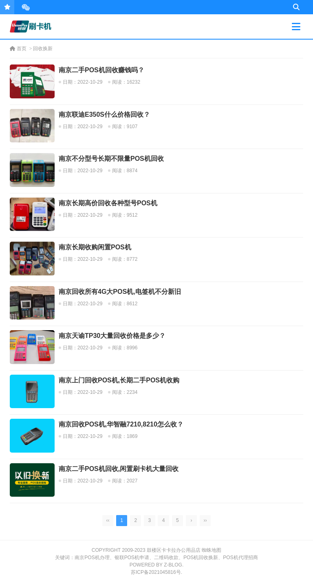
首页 (18, 48)
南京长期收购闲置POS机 (95, 247)
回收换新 (43, 48)
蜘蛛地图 (211, 550)
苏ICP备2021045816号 (156, 572)
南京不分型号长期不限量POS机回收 (111, 158)
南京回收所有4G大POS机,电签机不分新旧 (120, 291)
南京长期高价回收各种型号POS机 (108, 203)
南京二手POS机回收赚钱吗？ (101, 70)
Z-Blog (173, 565)
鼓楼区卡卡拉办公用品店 (174, 550)
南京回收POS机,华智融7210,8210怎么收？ (121, 424)
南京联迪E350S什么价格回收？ (104, 114)
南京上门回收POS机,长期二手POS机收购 (119, 380)
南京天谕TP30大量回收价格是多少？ (112, 335)
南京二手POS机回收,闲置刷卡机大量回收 (119, 468)
